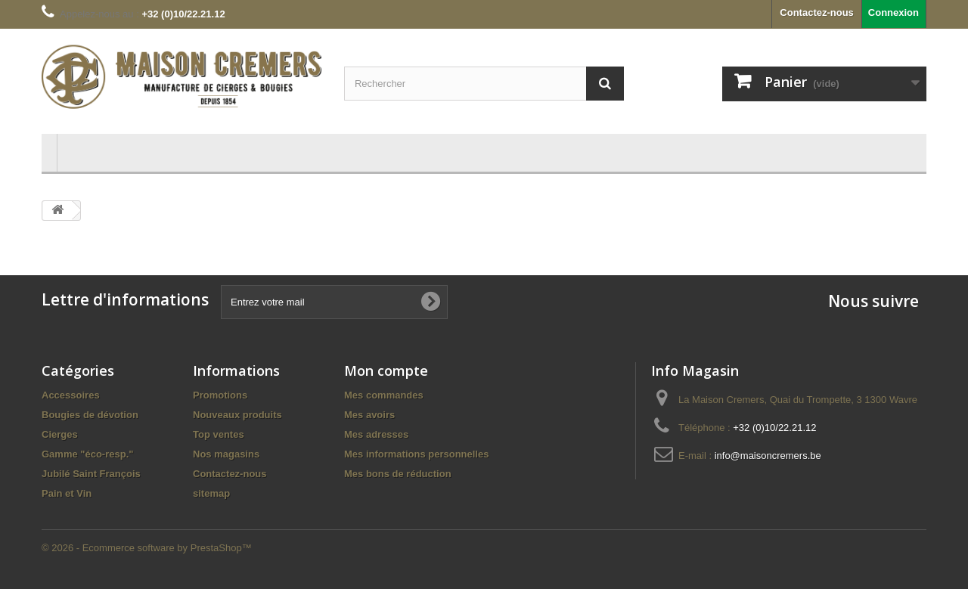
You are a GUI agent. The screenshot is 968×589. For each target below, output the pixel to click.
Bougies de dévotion (90, 414)
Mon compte (386, 370)
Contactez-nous (817, 12)
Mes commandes (384, 395)
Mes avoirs (369, 414)
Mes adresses (376, 434)
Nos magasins (226, 454)
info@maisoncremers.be (768, 455)
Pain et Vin (67, 493)
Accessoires (71, 395)
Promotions (220, 395)
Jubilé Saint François (91, 473)
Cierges (60, 434)
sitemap (211, 493)
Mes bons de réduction (397, 473)
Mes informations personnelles (416, 454)
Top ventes (218, 434)
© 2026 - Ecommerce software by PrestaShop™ (147, 547)
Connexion (893, 12)
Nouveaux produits (237, 414)
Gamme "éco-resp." (87, 454)
